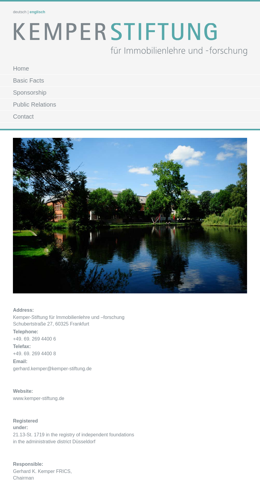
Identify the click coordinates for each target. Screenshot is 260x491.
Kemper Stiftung (130, 41)
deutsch (19, 12)
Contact (23, 116)
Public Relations (34, 104)
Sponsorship (29, 92)
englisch (37, 12)
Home (21, 68)
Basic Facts (28, 80)
